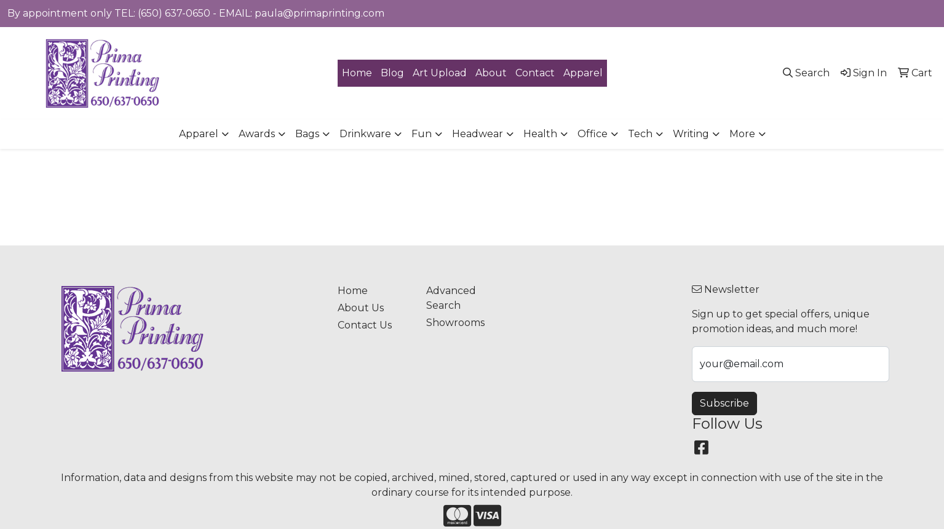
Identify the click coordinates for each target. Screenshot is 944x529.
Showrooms (455, 322)
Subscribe (724, 403)
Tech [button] (640, 134)
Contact (535, 73)
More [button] (742, 134)
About (491, 73)
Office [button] (592, 134)
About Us (361, 308)
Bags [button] (307, 134)
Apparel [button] (198, 134)
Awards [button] (257, 134)
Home (357, 73)
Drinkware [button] (365, 134)
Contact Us (365, 325)
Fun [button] (421, 134)
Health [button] (540, 134)
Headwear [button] (477, 134)
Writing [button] (691, 134)
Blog (392, 73)
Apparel (583, 73)
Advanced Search (451, 298)
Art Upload (440, 73)
